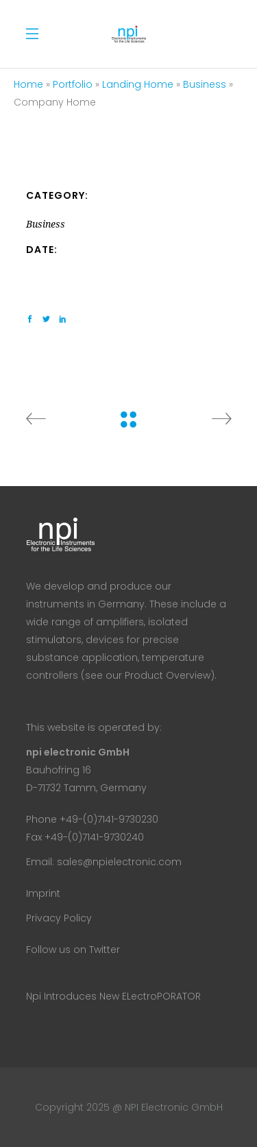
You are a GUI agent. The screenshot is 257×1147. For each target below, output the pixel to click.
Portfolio (73, 84)
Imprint (43, 893)
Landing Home (137, 84)
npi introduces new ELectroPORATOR (113, 996)
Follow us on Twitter (73, 949)
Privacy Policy (59, 918)
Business (204, 84)
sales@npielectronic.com (119, 862)
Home (28, 84)
